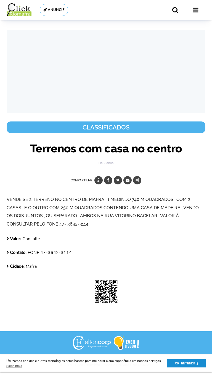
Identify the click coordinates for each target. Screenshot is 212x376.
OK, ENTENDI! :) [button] (186, 363)
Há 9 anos (106, 163)
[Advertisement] (106, 71)
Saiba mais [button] (14, 366)
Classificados (106, 127)
